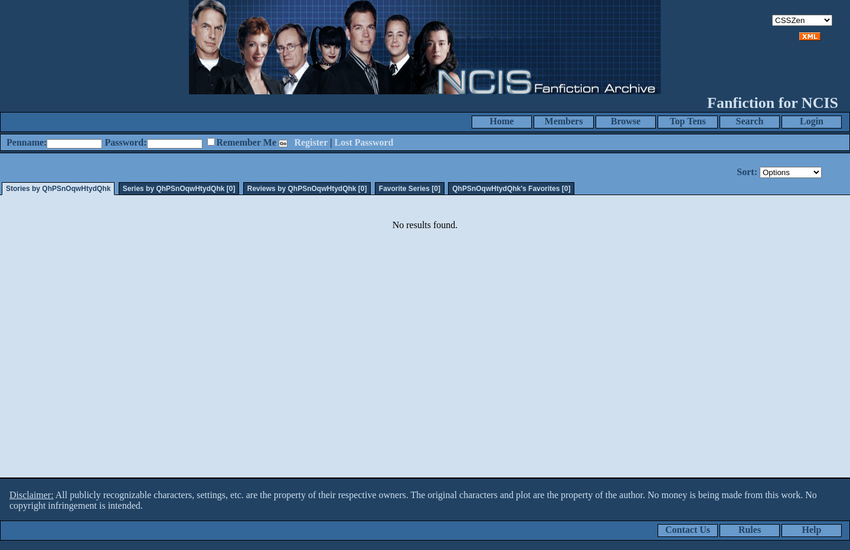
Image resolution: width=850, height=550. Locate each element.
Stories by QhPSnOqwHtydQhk (58, 189)
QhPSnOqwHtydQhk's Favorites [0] (511, 189)
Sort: (747, 172)
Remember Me (246, 142)
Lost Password (364, 142)
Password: (125, 142)
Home (502, 121)
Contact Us (687, 530)
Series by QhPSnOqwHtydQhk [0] (179, 189)
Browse (625, 121)
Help (812, 530)
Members (564, 121)
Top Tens (687, 121)
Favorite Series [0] (409, 189)
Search (750, 121)
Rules (749, 530)
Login (811, 121)
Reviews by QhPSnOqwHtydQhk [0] (307, 189)
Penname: (26, 142)
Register (311, 142)
